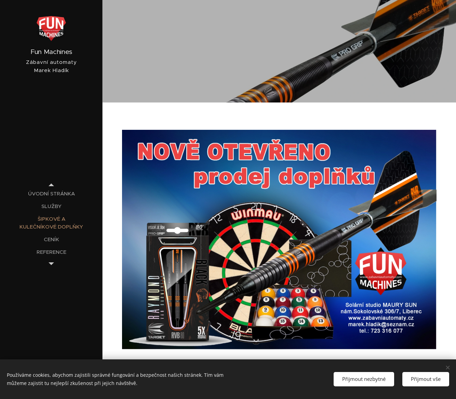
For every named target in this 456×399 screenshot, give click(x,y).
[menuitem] (51, 193)
